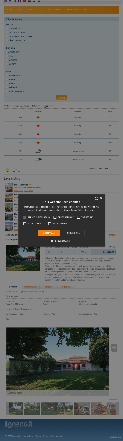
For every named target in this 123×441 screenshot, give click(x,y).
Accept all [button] (49, 233)
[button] (61, 241)
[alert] (61, 220)
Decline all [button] (73, 233)
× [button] (101, 198)
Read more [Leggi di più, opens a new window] (90, 210)
